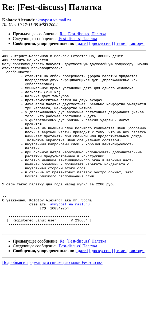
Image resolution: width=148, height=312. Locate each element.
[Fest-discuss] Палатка (77, 38)
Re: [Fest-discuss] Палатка (83, 34)
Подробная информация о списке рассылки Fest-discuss (52, 297)
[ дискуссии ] (101, 43)
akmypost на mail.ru (53, 20)
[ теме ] (120, 43)
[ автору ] (136, 43)
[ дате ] (81, 43)
